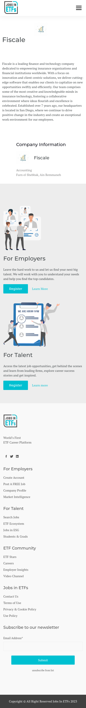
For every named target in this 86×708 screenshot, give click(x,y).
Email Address (13, 638)
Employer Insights (15, 569)
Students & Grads (15, 536)
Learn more (40, 385)
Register (15, 289)
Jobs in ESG (11, 530)
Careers (8, 563)
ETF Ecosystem (13, 523)
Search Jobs (11, 517)
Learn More (40, 289)
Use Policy (10, 615)
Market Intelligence (16, 497)
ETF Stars (9, 557)
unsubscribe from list (43, 670)
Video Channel (13, 576)
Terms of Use (12, 603)
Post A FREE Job (14, 484)
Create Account (13, 477)
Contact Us (10, 596)
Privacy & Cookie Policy (19, 609)
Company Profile (14, 490)
